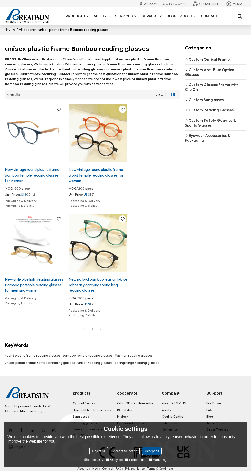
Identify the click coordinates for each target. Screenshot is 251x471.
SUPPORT (149, 16)
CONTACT (209, 16)
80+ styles (124, 402)
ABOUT (186, 16)
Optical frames (84, 395)
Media (237, 4)
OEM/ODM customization (136, 395)
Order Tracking (217, 421)
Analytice (114, 460)
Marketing (158, 460)
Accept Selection (125, 451)
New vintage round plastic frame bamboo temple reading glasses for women (32, 171)
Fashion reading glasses (134, 347)
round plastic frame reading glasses (33, 347)
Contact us (170, 421)
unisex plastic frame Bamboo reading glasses (40, 355)
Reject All (98, 451)
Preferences (135, 460)
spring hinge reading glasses (137, 355)
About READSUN (174, 395)
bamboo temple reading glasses (88, 347)
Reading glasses (85, 414)
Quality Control (173, 408)
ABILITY (100, 16)
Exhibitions (169, 414)
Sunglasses (81, 408)
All (21, 29)
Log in (167, 4)
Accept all (152, 451)
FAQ (209, 402)
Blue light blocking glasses (92, 402)
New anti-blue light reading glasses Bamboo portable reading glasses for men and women (148, 174)
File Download (216, 395)
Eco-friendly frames (132, 414)
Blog (209, 408)
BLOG (171, 16)
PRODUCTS (75, 16)
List (167, 94)
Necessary (93, 460)
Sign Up (181, 4)
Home (10, 29)
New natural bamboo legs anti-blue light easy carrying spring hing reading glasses (31, 277)
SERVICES (124, 16)
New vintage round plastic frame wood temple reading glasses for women (92, 171)
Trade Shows (215, 414)
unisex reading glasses (95, 355)
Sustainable (209, 4)
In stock (122, 408)
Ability (166, 402)
